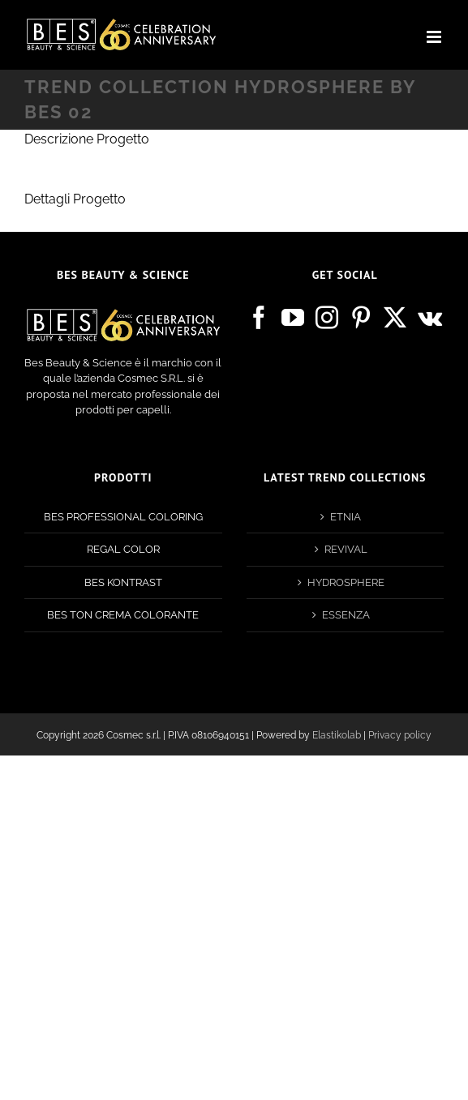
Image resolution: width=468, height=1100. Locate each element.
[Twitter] (395, 317)
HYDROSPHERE (345, 582)
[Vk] (430, 317)
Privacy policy (400, 735)
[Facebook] (258, 317)
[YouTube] (292, 317)
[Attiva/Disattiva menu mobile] (435, 36)
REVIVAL (345, 549)
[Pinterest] (361, 317)
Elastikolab (336, 735)
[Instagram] (327, 317)
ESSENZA (346, 615)
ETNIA (345, 517)
